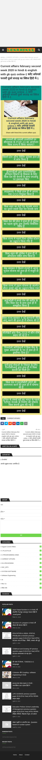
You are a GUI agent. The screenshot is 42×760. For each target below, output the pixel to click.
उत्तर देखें (21, 150)
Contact (27, 755)
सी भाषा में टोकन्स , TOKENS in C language (23, 663)
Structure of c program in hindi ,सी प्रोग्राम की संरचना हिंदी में (24, 624)
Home (15, 755)
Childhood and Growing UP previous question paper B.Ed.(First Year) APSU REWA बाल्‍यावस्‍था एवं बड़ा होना (26, 651)
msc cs (21, 584)
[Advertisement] (21, 23)
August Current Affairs (21, 547)
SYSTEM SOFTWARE (21, 571)
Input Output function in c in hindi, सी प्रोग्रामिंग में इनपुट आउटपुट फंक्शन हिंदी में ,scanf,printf (25, 612)
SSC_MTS (21, 567)
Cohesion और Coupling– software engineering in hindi (24, 674)
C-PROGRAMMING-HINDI (21, 555)
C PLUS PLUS (21, 551)
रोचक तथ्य (21, 588)
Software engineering (21, 575)
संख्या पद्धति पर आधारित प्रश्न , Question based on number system (25, 723)
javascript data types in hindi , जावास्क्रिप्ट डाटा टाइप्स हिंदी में (23, 684)
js (21, 579)
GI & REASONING (21, 563)
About (21, 755)
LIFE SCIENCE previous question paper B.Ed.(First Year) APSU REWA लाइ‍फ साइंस (25, 696)
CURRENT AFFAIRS (12, 57)
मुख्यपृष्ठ (2, 57)
